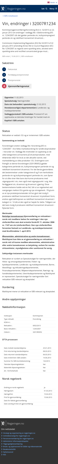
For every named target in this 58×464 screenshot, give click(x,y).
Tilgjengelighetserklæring (12, 444)
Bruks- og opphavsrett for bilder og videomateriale (22, 446)
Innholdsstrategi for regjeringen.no (16, 436)
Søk (43, 8)
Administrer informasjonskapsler (15, 441)
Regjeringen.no (15, 9)
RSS (4, 455)
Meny (52, 8)
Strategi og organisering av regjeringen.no (19, 433)
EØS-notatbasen (27, 56)
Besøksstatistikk (9, 449)
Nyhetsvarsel (8, 452)
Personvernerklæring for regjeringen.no (18, 438)
